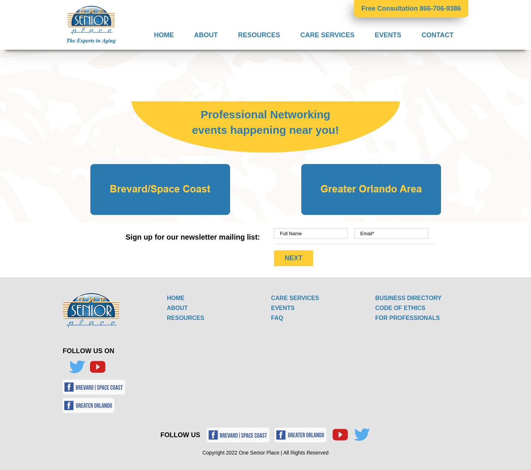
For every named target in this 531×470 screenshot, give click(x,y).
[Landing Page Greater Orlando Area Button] (371, 167)
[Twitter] (76, 367)
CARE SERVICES (295, 298)
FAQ (277, 318)
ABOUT (177, 308)
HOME (176, 298)
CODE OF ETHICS (400, 308)
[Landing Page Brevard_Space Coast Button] (160, 167)
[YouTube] (97, 367)
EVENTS (283, 308)
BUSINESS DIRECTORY (408, 298)
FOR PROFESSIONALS (407, 318)
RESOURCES (185, 318)
